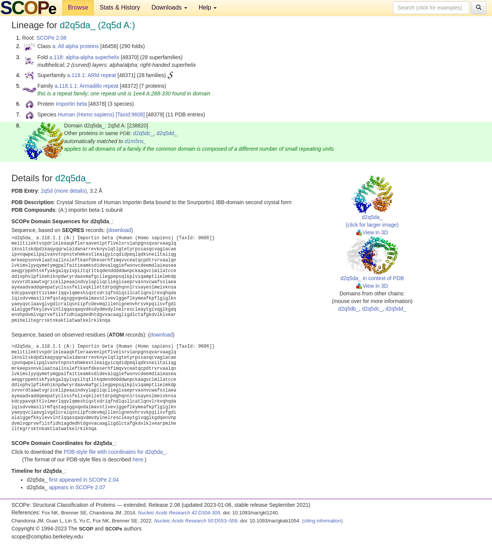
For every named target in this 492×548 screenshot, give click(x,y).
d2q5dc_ (143, 133)
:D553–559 (196, 521)
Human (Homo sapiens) (86, 114)
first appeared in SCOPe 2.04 (84, 480)
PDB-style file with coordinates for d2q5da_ (115, 452)
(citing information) (322, 521)
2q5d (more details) (64, 191)
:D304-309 (179, 513)
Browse (78, 7)
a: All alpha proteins (75, 46)
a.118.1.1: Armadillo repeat (86, 86)
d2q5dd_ (166, 133)
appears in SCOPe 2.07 (77, 487)
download (119, 230)
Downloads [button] (169, 7)
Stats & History (120, 7)
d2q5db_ (348, 309)
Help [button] (208, 7)
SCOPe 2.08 (51, 38)
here (137, 459)
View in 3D (372, 232)
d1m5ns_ (136, 141)
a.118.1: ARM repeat (91, 75)
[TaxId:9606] (130, 114)
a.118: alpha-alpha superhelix (84, 57)
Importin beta (71, 104)
